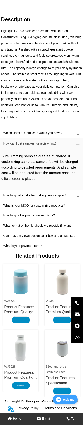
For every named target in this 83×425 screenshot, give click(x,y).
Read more (20, 320)
